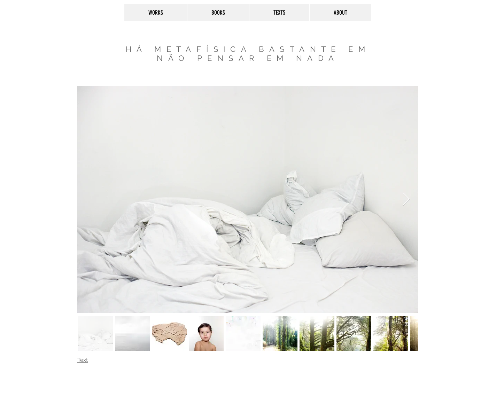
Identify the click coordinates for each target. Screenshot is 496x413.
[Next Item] (406, 199)
